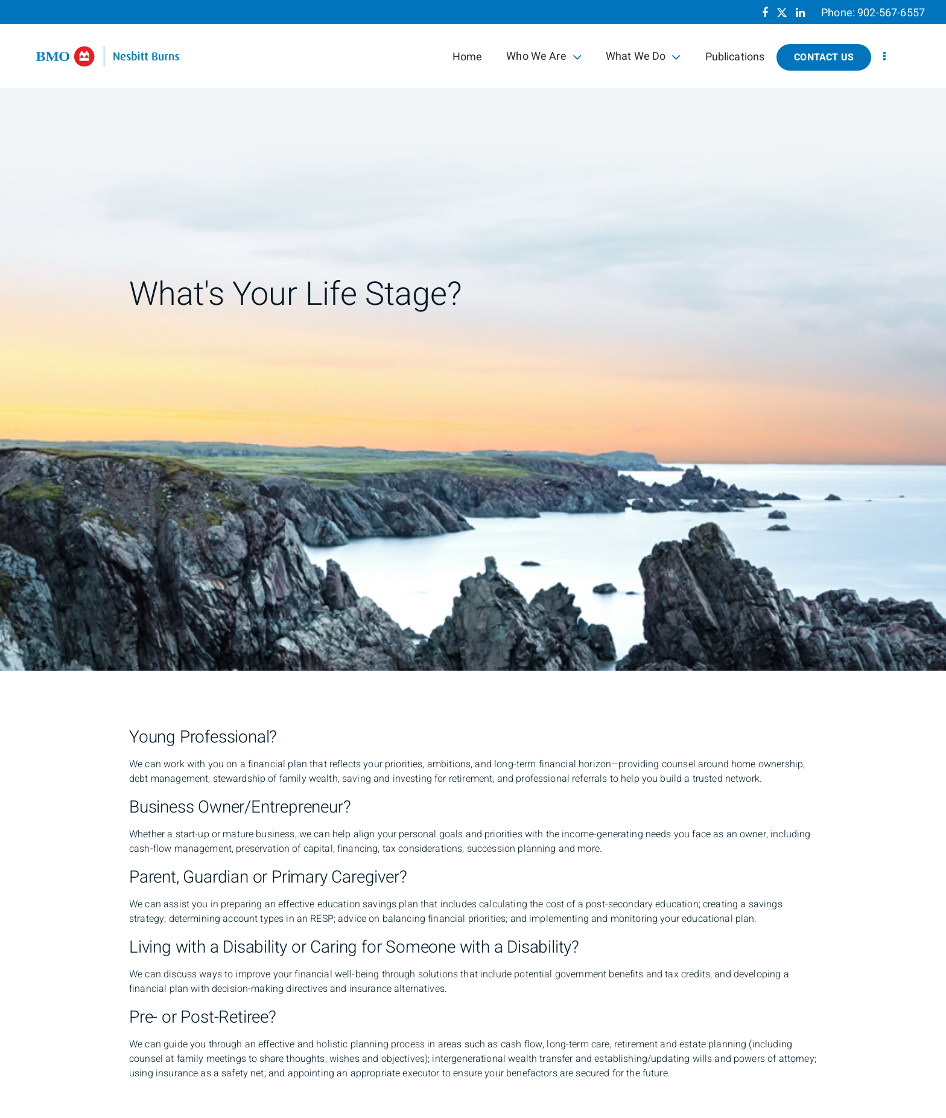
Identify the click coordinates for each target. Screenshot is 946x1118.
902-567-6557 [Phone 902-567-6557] (891, 13)
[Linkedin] (800, 12)
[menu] (884, 57)
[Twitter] (781, 12)
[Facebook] (765, 12)
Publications (735, 57)
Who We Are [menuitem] (544, 56)
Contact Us (824, 57)
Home (467, 57)
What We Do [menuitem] (643, 56)
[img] (473, 335)
